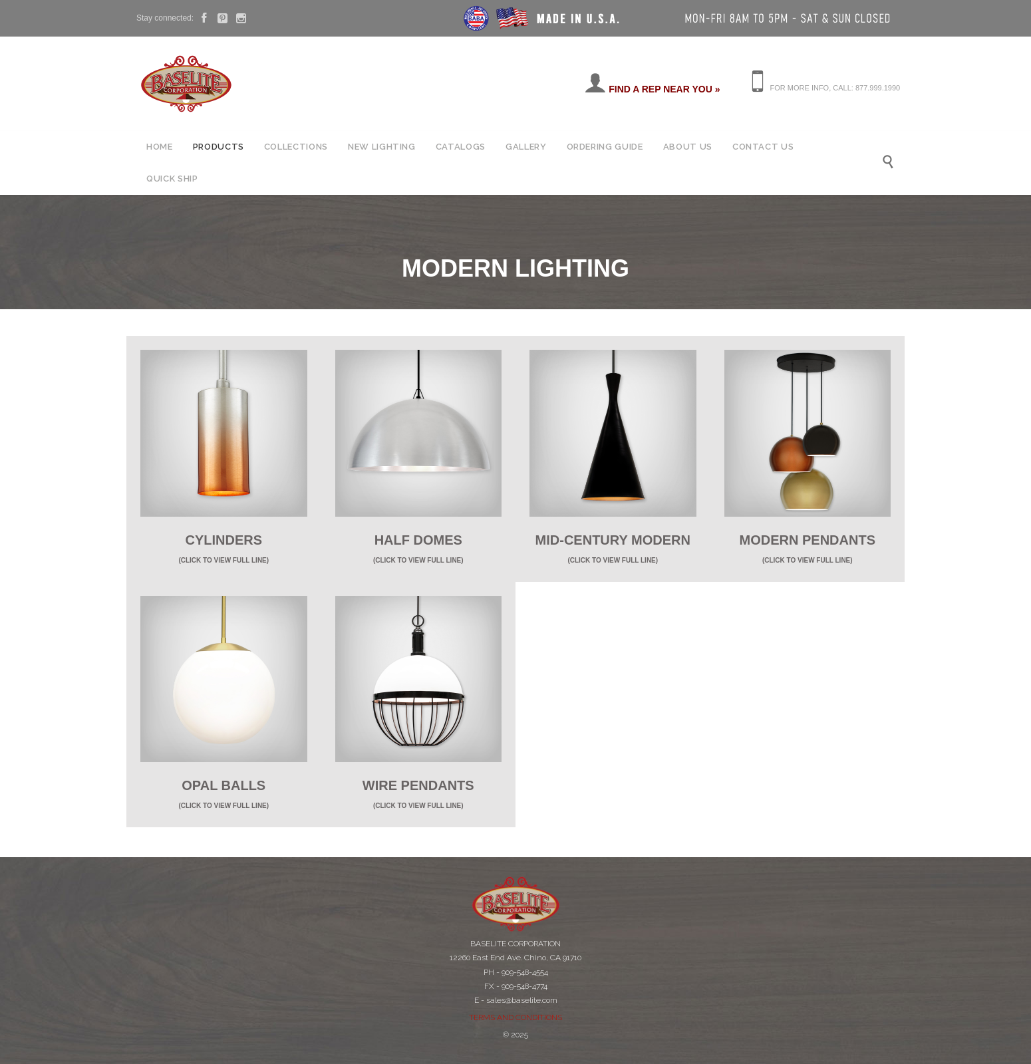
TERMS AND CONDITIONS (515, 1017)
